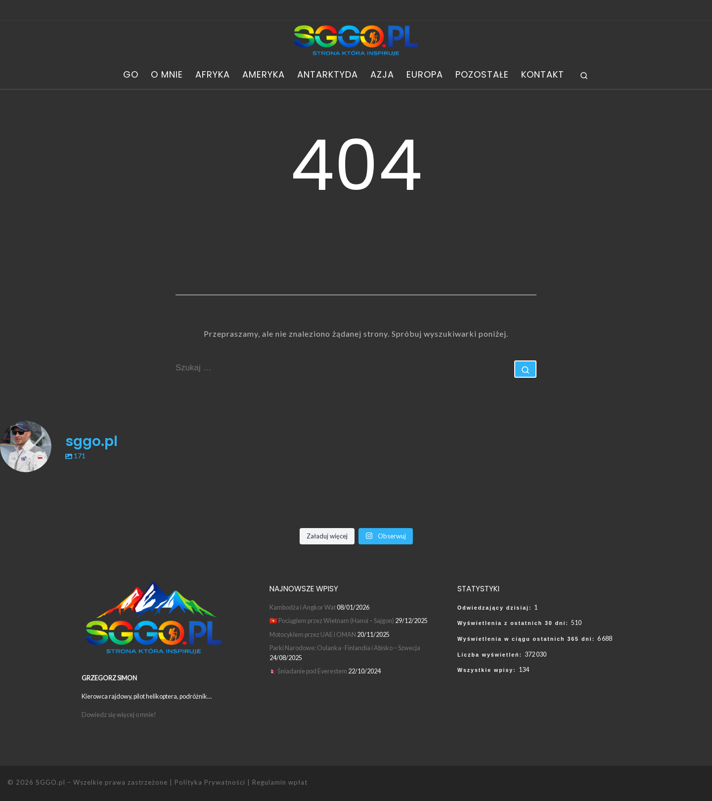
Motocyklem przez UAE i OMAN (312, 634)
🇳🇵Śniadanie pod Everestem (308, 671)
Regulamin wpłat (280, 782)
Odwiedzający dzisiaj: (495, 608)
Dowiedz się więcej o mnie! (119, 714)
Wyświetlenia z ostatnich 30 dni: (514, 623)
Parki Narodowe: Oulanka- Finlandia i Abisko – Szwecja (344, 648)
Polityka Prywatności (210, 782)
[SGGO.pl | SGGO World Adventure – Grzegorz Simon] (356, 39)
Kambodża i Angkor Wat (302, 607)
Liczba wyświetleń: (491, 655)
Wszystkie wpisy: (488, 670)
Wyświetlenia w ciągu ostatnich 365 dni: (527, 639)
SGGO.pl (50, 782)
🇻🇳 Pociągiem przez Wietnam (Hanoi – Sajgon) (331, 620)
